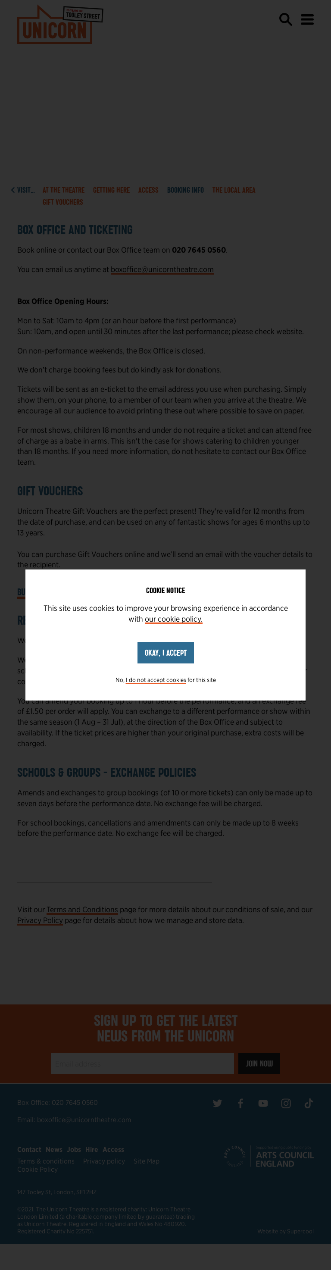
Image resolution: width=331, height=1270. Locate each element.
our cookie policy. (174, 619)
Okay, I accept (166, 652)
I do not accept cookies (156, 680)
